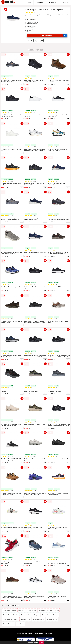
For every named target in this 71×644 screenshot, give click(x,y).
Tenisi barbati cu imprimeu (10, 619)
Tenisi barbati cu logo (38, 619)
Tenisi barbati (52, 2)
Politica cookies (49, 634)
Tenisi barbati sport (52, 619)
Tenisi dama (39, 2)
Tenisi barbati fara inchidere (11, 615)
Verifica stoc (54, 35)
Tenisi (29, 2)
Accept (41, 642)
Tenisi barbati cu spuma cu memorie (48, 610)
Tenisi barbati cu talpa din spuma (30, 615)
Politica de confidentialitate (36, 634)
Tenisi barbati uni (25, 619)
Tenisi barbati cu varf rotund (50, 615)
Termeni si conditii (22, 634)
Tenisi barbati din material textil (27, 610)
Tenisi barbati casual (8, 624)
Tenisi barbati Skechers (9, 610)
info (22, 84)
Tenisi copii (65, 2)
